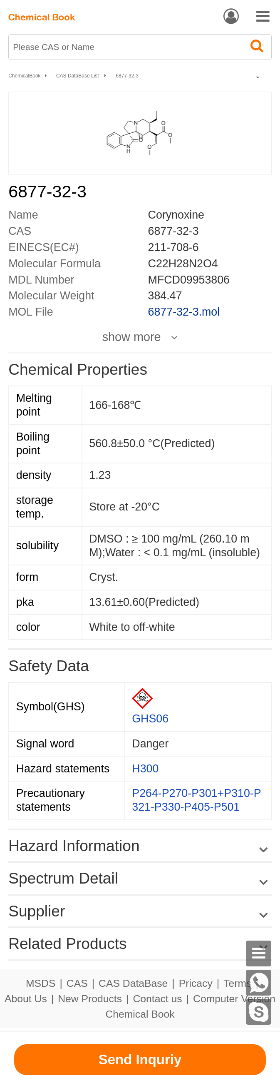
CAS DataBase (133, 983)
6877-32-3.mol (184, 312)
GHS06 (150, 718)
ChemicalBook (24, 76)
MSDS (40, 983)
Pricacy (196, 983)
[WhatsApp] (259, 983)
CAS (77, 983)
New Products (90, 998)
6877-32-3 (127, 76)
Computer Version (234, 998)
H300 (145, 768)
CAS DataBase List (78, 76)
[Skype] (259, 1012)
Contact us (157, 998)
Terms (237, 983)
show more (131, 337)
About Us (26, 998)
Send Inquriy (140, 1059)
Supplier (36, 911)
